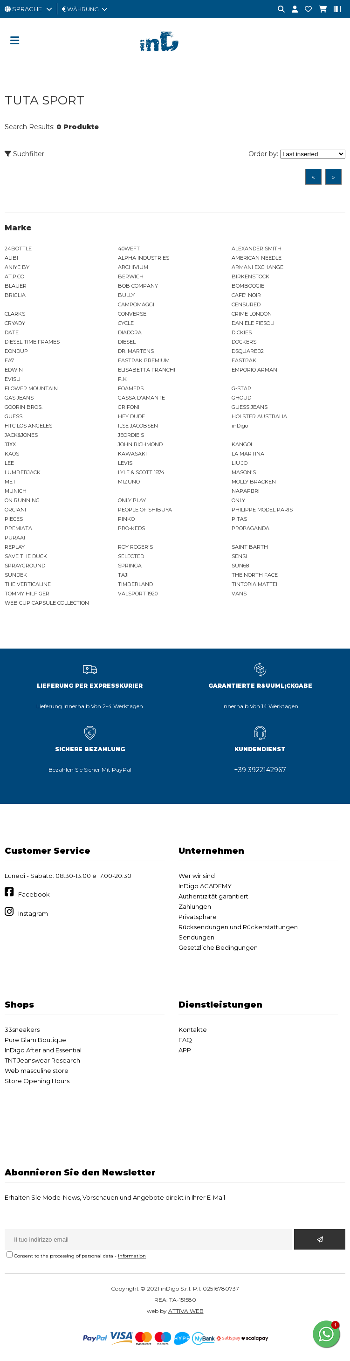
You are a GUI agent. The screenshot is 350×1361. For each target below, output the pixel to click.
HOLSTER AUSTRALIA (259, 416)
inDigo (240, 425)
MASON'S (244, 472)
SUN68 (240, 565)
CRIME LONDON (252, 314)
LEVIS (125, 463)
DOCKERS (244, 342)
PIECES (14, 519)
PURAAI (15, 537)
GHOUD (241, 397)
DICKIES (242, 332)
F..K (122, 379)
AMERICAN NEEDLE (256, 258)
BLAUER (16, 286)
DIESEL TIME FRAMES (32, 342)
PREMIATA (18, 528)
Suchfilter (24, 154)
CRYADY (15, 323)
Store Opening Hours (37, 1081)
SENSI (239, 556)
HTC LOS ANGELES (28, 425)
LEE (9, 463)
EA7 (9, 360)
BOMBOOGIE (248, 286)
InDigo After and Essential (43, 1050)
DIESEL (127, 342)
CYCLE (126, 323)
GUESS (13, 416)
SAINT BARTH (250, 547)
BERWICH (131, 276)
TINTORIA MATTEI (254, 584)
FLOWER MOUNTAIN (31, 388)
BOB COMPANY (138, 286)
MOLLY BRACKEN (254, 481)
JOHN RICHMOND (140, 444)
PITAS (239, 519)
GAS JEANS (19, 397)
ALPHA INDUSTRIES (143, 258)
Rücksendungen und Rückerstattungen (238, 927)
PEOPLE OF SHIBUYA (145, 509)
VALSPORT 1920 (138, 593)
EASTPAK (244, 360)
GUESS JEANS (250, 407)
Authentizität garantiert (213, 896)
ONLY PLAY (132, 500)
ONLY (238, 500)
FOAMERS (131, 388)
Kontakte (192, 1029)
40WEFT (129, 248)
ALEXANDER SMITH (256, 248)
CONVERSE (132, 314)
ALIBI (11, 258)
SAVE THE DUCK (26, 556)
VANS (239, 593)
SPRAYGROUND (25, 565)
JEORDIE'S (131, 435)
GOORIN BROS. (23, 407)
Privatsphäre (197, 916)
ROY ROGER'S (135, 547)
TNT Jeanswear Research (42, 1060)
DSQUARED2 (248, 351)
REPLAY (15, 547)
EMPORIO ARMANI (255, 369)
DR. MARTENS (136, 351)
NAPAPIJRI (246, 491)
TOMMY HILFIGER (27, 593)
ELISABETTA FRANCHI (146, 369)
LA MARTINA (248, 453)
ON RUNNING (22, 500)
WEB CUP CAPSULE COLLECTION (47, 603)
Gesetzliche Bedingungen (218, 947)
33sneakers (22, 1029)
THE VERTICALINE (28, 584)
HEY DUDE (131, 416)
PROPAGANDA (250, 528)
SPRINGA (130, 565)
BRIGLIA (15, 295)
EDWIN (14, 369)
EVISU (13, 379)
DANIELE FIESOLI (253, 323)
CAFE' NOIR (246, 295)
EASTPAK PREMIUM (144, 360)
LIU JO (239, 463)
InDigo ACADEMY (205, 886)
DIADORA (130, 332)
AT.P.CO (14, 276)
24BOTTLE (18, 248)
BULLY (126, 295)
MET (10, 481)
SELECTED (131, 556)
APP (184, 1050)
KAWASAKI (132, 453)
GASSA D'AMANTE (141, 397)
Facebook (34, 894)
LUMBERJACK (23, 472)
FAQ (185, 1039)
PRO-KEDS (131, 528)
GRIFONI (128, 407)
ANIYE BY (17, 267)
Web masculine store (37, 1070)
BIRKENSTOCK (250, 276)
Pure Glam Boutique (35, 1039)
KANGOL (243, 444)
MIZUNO (129, 481)
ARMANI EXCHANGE (257, 267)
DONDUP (16, 351)
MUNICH (16, 491)
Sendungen (196, 937)
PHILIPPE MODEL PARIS (262, 509)
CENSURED (246, 304)
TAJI (123, 575)
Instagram (33, 913)
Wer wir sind (196, 875)
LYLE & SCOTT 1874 (141, 472)
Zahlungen (194, 906)
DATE (12, 332)
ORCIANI (15, 509)
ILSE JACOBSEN (138, 425)
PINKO (126, 519)
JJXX (10, 444)
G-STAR (241, 388)
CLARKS (15, 314)
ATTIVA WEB (186, 1310)
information (132, 1256)
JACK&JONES (21, 435)
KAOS (12, 453)
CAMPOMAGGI (136, 304)
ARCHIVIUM (133, 267)
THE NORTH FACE (255, 575)
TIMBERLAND (135, 584)
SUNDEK (16, 575)
